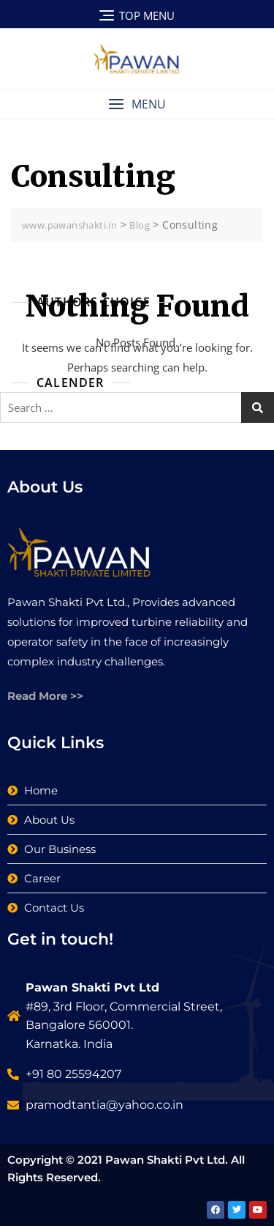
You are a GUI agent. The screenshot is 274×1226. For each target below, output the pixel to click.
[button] (137, 104)
